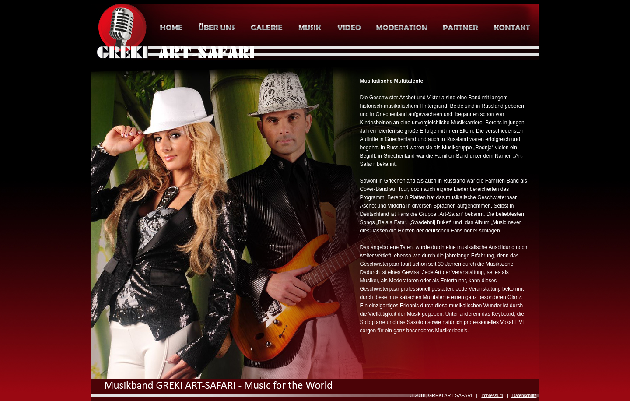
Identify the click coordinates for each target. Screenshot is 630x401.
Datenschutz (523, 395)
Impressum (492, 395)
